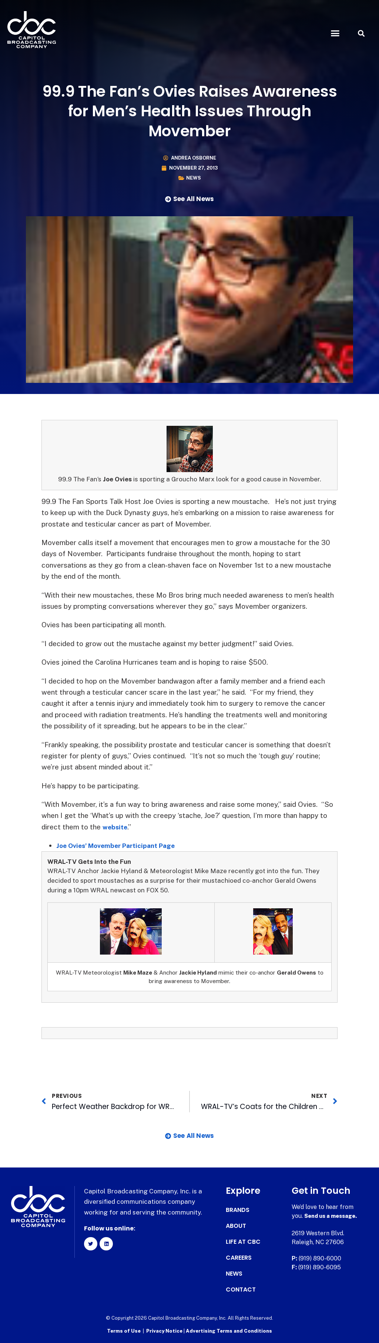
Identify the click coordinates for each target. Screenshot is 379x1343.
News (193, 178)
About (236, 1226)
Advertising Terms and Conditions (229, 1330)
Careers (239, 1258)
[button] (335, 33)
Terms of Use (124, 1330)
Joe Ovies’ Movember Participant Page (122, 845)
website (116, 827)
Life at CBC (243, 1242)
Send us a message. (333, 1215)
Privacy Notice (165, 1330)
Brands (237, 1210)
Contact (241, 1289)
